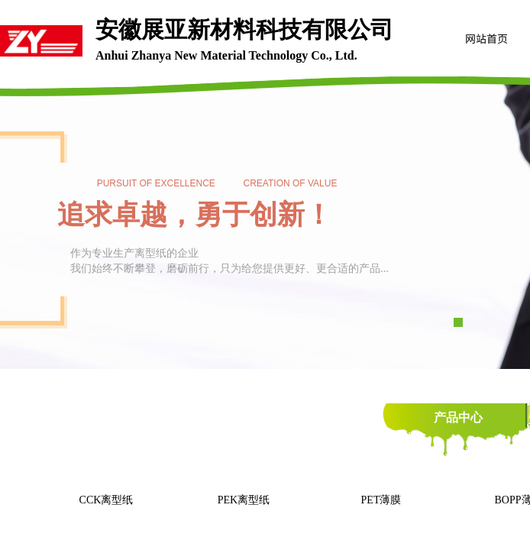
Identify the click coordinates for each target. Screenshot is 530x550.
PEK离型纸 (244, 500)
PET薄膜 (381, 500)
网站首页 (486, 38)
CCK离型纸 (106, 500)
